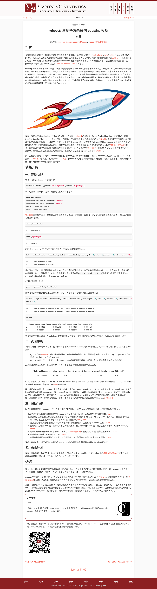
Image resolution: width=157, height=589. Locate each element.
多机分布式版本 (110, 453)
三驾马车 (116, 58)
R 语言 (83, 25)
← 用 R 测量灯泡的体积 (35, 561)
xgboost (91, 42)
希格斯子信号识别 (118, 145)
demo (55, 384)
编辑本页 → (129, 17)
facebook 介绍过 (74, 431)
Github (85, 585)
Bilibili (92, 585)
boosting (61, 42)
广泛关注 (92, 148)
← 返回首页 (28, 17)
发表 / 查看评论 (78, 569)
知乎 (98, 585)
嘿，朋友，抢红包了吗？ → (120, 561)
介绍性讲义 (109, 398)
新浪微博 (77, 585)
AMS (79, 420)
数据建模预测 (101, 42)
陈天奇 (103, 139)
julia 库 (63, 159)
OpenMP (44, 354)
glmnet (113, 55)
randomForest (97, 55)
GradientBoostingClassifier (66, 64)
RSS (104, 585)
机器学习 (74, 25)
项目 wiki (102, 477)
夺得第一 (99, 151)
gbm (106, 55)
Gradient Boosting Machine (76, 42)
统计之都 (57, 585)
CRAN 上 (35, 159)
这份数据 (29, 215)
